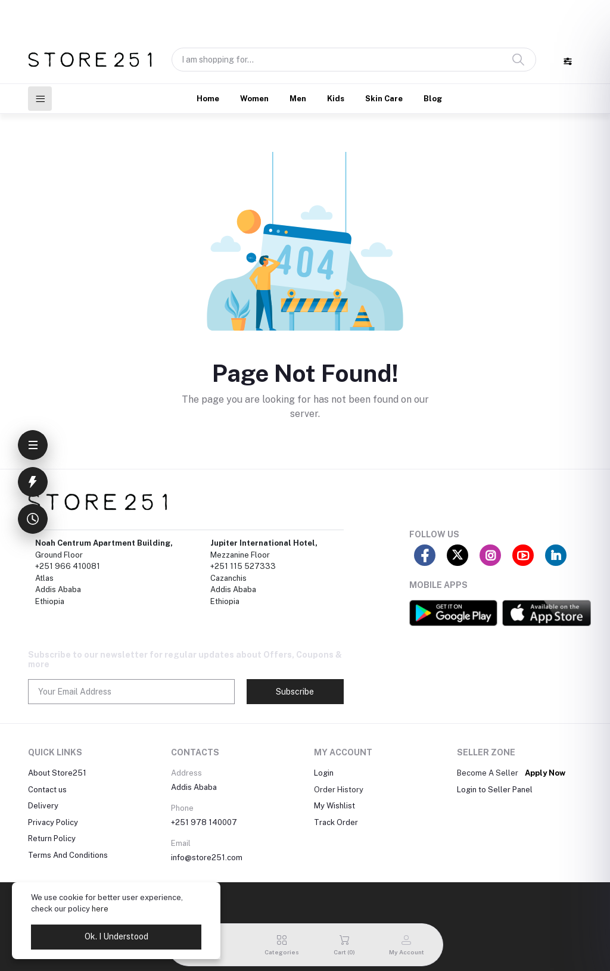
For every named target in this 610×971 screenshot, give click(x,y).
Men (298, 98)
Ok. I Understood (116, 936)
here (100, 908)
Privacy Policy (53, 822)
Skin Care (384, 98)
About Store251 (57, 772)
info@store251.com (206, 857)
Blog (433, 98)
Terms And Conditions (68, 855)
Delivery (43, 805)
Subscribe (295, 691)
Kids (335, 98)
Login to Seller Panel (495, 789)
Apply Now (545, 772)
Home (208, 98)
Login (324, 772)
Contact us (47, 789)
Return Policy (52, 838)
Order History (338, 789)
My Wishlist (334, 805)
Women (254, 98)
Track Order (336, 822)
